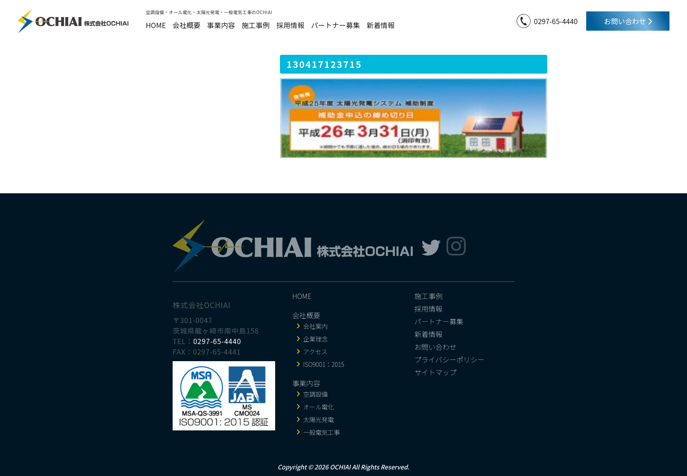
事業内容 (221, 25)
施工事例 (256, 25)
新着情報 (381, 25)
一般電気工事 (321, 432)
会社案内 (315, 326)
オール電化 (318, 406)
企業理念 (315, 338)
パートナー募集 (335, 25)
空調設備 (315, 394)
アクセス (315, 351)
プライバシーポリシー (449, 359)
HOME (156, 25)
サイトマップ (435, 372)
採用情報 (290, 25)
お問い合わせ (628, 21)
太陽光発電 (318, 419)
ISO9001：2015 (323, 364)
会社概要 (187, 25)
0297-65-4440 (556, 21)
